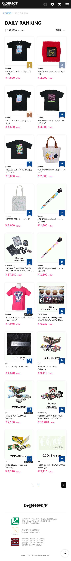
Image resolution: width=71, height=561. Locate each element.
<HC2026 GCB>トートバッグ (17, 219)
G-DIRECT (7, 13)
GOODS (8, 68)
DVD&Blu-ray (9, 265)
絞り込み (17, 30)
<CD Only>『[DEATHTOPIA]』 (17, 367)
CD (6, 363)
